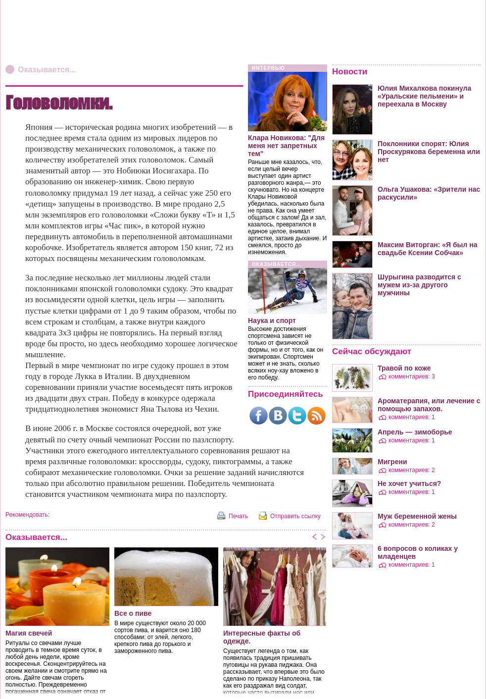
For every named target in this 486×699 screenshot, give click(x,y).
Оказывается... (47, 69)
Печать (238, 516)
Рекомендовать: (27, 514)
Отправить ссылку (295, 516)
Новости (349, 71)
